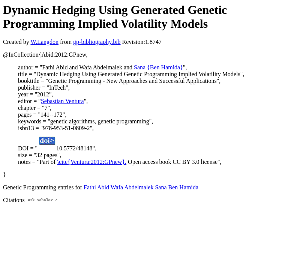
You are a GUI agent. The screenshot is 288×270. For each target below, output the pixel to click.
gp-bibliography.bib (97, 42)
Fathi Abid (96, 187)
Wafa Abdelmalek (132, 187)
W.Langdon (44, 42)
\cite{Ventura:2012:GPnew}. (91, 162)
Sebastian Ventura (62, 101)
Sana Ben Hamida (176, 187)
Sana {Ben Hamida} (158, 67)
